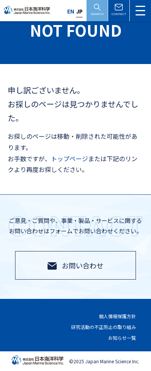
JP (79, 11)
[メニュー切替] (140, 10)
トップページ (69, 158)
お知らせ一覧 (122, 337)
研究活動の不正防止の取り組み (103, 327)
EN (70, 11)
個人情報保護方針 (117, 316)
